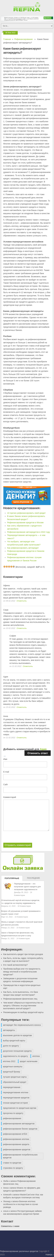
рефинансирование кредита (16, 1144)
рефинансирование (12, 1118)
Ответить (22, 601)
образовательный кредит (14, 1082)
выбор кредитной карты (14, 1040)
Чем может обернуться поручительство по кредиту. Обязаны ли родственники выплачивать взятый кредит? (23, 1006)
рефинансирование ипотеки (16, 1139)
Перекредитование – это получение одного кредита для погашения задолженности (27, 887)
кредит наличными (28, 1061)
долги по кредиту (11, 1046)
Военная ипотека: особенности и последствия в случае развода (20, 1204)
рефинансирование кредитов (16, 1149)
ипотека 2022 (9, 1061)
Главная (7, 39)
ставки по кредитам (12, 1163)
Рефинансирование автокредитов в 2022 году (28, 532)
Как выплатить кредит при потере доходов (23, 954)
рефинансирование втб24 (15, 1134)
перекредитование (11, 1087)
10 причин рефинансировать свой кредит (26, 513)
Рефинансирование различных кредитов (19, 1251)
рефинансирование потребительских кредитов (20, 1156)
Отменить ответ (37, 753)
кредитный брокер (11, 1072)
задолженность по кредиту (15, 1056)
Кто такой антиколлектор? (15, 965)
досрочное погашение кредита (17, 1051)
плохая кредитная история (15, 1103)
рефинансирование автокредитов (19, 1123)
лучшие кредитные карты (15, 1077)
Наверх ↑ (50, 1254)
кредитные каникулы (12, 1066)
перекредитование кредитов (16, 1097)
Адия (43, 749)
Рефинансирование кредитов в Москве (25, 522)
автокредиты (9, 1030)
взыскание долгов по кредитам (17, 1035)
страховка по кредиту (13, 1168)
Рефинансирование (23, 39)
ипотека (36, 1056)
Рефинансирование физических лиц (20, 999)
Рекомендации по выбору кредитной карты (23, 1012)
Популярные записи (12, 879)
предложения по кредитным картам (19, 1108)
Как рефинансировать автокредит (23, 548)
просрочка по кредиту (13, 1113)
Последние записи (33, 879)
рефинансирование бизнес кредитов (20, 1129)
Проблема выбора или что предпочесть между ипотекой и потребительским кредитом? (21, 972)
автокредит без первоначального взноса (22, 1025)
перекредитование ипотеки (15, 1092)
